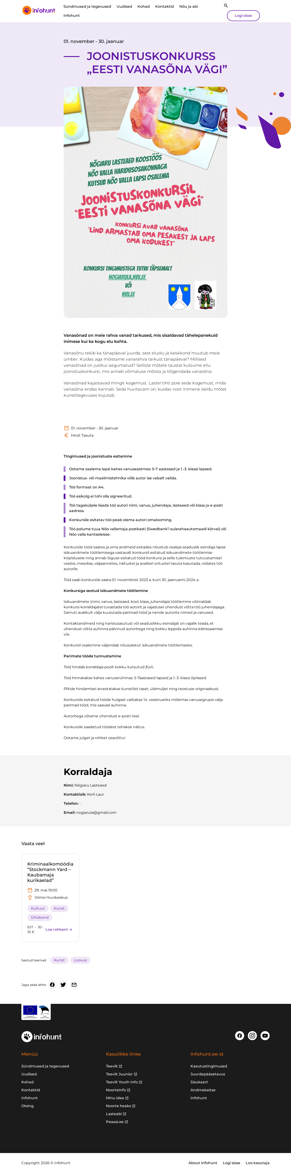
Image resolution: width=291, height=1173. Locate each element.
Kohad (144, 6)
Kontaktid (164, 6)
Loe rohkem (59, 929)
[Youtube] (265, 1035)
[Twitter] (63, 984)
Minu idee (115, 1098)
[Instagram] (252, 1035)
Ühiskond (40, 917)
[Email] (74, 984)
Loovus (80, 960)
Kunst (59, 908)
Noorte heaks (118, 1106)
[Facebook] (52, 984)
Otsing (27, 1106)
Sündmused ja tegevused (87, 6)
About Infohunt (202, 1163)
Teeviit (112, 1066)
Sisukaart (199, 1082)
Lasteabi (114, 1114)
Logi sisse (243, 15)
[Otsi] (226, 5)
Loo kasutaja (258, 1163)
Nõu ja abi (188, 6)
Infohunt (71, 15)
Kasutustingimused (209, 1066)
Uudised (124, 6)
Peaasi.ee (115, 1122)
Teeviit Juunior (119, 1074)
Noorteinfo (116, 1090)
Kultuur (38, 908)
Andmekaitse (203, 1090)
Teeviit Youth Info (122, 1082)
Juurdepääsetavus (208, 1074)
